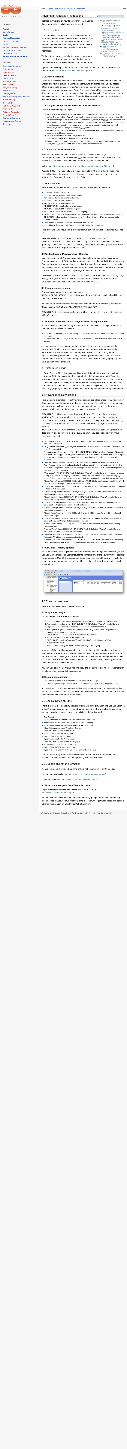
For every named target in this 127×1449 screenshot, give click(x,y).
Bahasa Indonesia (23, 97)
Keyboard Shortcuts (10, 53)
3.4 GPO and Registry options (112, 44)
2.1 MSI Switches (108, 30)
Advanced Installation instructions (109, 20)
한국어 (11, 103)
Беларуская (17, 66)
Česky (10, 69)
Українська (16, 121)
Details (5, 35)
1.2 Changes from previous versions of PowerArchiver (111, 26)
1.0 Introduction (106, 22)
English (11, 78)
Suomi (10, 84)
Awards (5, 44)
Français (13, 88)
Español (13, 81)
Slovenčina (16, 118)
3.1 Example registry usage (111, 35)
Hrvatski (13, 94)
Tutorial (6, 29)
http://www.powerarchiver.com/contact (79, 778)
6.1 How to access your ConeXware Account (110, 55)
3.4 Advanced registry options (110, 43)
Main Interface (8, 32)
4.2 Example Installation (110, 49)
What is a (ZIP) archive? (11, 41)
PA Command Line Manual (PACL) (15, 56)
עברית (5, 91)
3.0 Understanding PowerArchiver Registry (64, 253)
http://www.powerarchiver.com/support (86, 772)
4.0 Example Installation (108, 46)
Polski (10, 109)
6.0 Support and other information (111, 53)
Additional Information (11, 38)
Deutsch (13, 75)
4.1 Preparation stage (109, 48)
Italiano (11, 100)
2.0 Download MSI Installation (110, 29)
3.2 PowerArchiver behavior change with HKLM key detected (113, 38)
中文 (8, 124)
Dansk (10, 72)
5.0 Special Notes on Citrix (109, 51)
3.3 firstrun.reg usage (107, 41)
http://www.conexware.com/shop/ (56, 791)
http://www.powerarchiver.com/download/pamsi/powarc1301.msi (82, 166)
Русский (13, 115)
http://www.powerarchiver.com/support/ (72, 70)
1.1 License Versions (109, 23)
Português (15, 112)
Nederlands (16, 106)
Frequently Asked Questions (13, 50)
